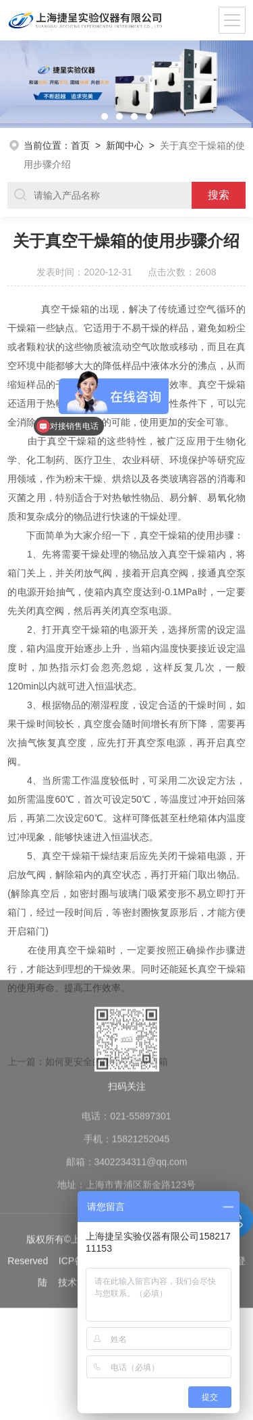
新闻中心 (125, 145)
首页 (80, 145)
